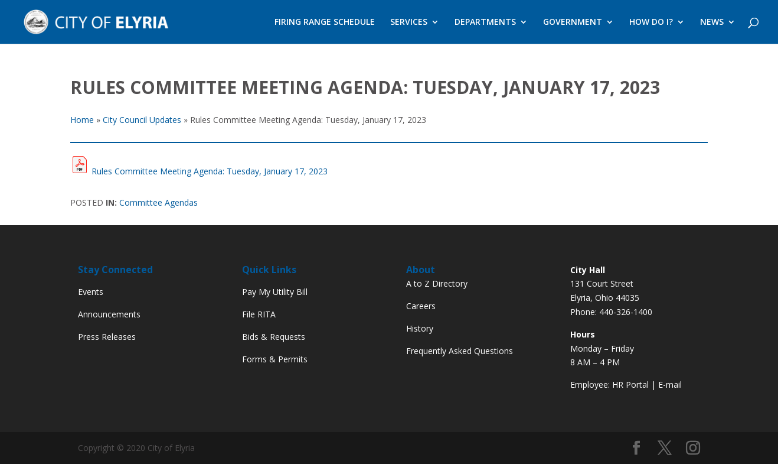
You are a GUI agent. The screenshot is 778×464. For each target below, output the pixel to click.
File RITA (259, 314)
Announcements (109, 314)
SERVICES (408, 22)
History (419, 328)
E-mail (670, 384)
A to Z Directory (437, 283)
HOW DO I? (651, 22)
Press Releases (107, 336)
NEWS (712, 22)
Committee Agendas (158, 202)
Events (90, 291)
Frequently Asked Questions (459, 350)
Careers (421, 306)
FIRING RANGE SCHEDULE (324, 22)
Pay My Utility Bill (275, 291)
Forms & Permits (275, 359)
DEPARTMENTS (485, 22)
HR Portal (630, 384)
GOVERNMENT (572, 22)
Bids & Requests (273, 336)
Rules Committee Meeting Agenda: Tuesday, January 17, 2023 (209, 171)
